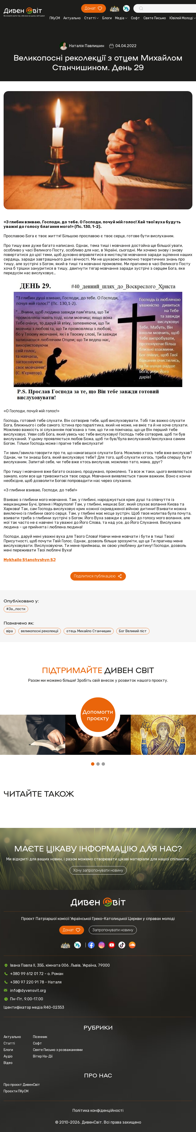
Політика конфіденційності (98, 1110)
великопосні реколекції (39, 631)
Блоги (107, 18)
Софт (135, 18)
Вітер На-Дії (42, 1056)
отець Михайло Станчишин (88, 631)
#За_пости (15, 609)
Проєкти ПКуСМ (16, 1091)
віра (9, 631)
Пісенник (40, 1037)
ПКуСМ (55, 18)
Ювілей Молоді (183, 18)
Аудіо (8, 1056)
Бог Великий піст (133, 631)
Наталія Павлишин (86, 46)
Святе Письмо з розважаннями (58, 1050)
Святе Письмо (155, 18)
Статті (91, 18)
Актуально (72, 18)
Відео (8, 1063)
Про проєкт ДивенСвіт (22, 1085)
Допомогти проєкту (98, 714)
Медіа (121, 18)
